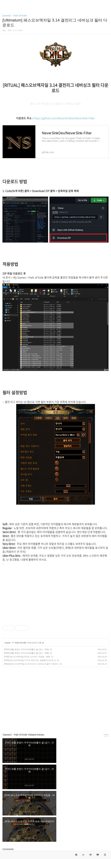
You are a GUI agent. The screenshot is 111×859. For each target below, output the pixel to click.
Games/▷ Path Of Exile (14, 15)
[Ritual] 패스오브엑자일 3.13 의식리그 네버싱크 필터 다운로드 (31, 664)
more (106, 734)
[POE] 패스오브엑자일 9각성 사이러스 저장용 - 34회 (27, 657)
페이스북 (48, 722)
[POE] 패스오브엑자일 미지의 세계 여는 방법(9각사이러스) (30, 660)
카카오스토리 (55, 722)
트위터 (63, 722)
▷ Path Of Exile (19, 643)
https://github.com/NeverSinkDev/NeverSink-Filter (64, 118)
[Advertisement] (55, 692)
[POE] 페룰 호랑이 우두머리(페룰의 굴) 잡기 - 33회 (26, 649)
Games (7, 643)
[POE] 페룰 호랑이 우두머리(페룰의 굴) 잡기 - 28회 (26, 653)
